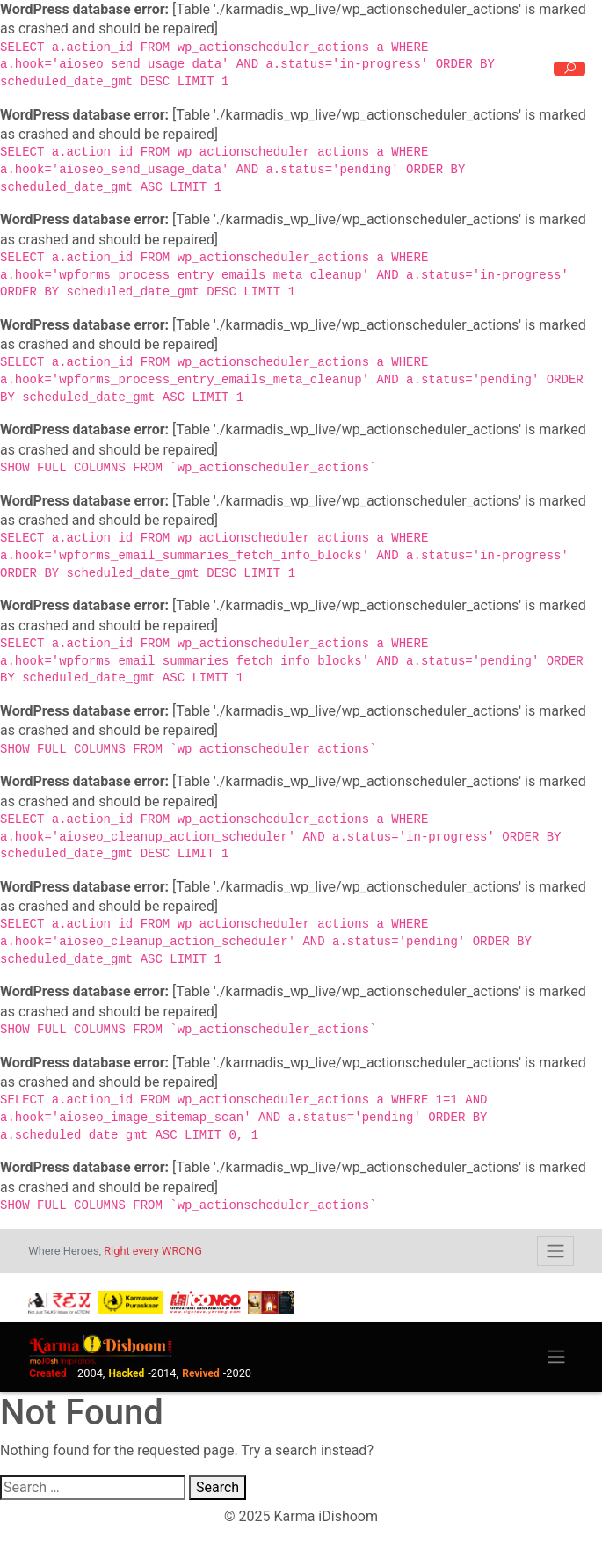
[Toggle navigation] (555, 1251)
